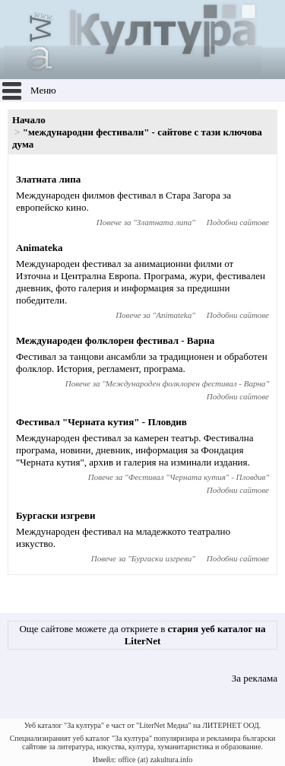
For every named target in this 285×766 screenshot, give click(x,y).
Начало (29, 120)
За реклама (254, 678)
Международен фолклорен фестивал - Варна (115, 340)
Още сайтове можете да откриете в (142, 635)
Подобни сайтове (238, 222)
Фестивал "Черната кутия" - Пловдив (101, 421)
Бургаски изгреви (56, 515)
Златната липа (48, 179)
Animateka (39, 247)
